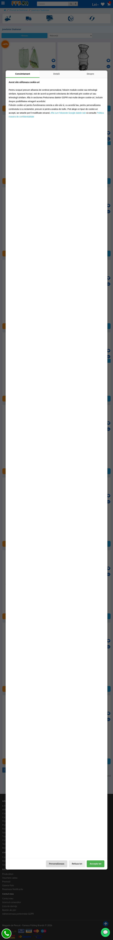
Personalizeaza (56, 864)
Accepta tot (95, 864)
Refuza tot (77, 864)
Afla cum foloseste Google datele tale (68, 113)
